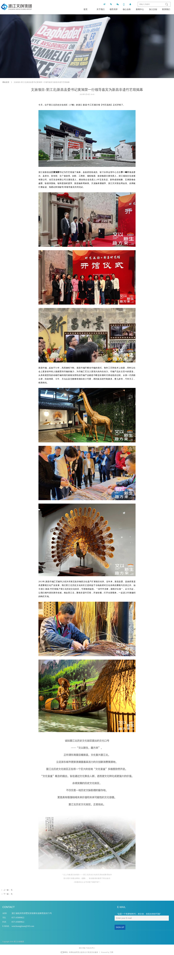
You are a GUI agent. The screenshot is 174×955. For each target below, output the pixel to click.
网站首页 (5, 82)
